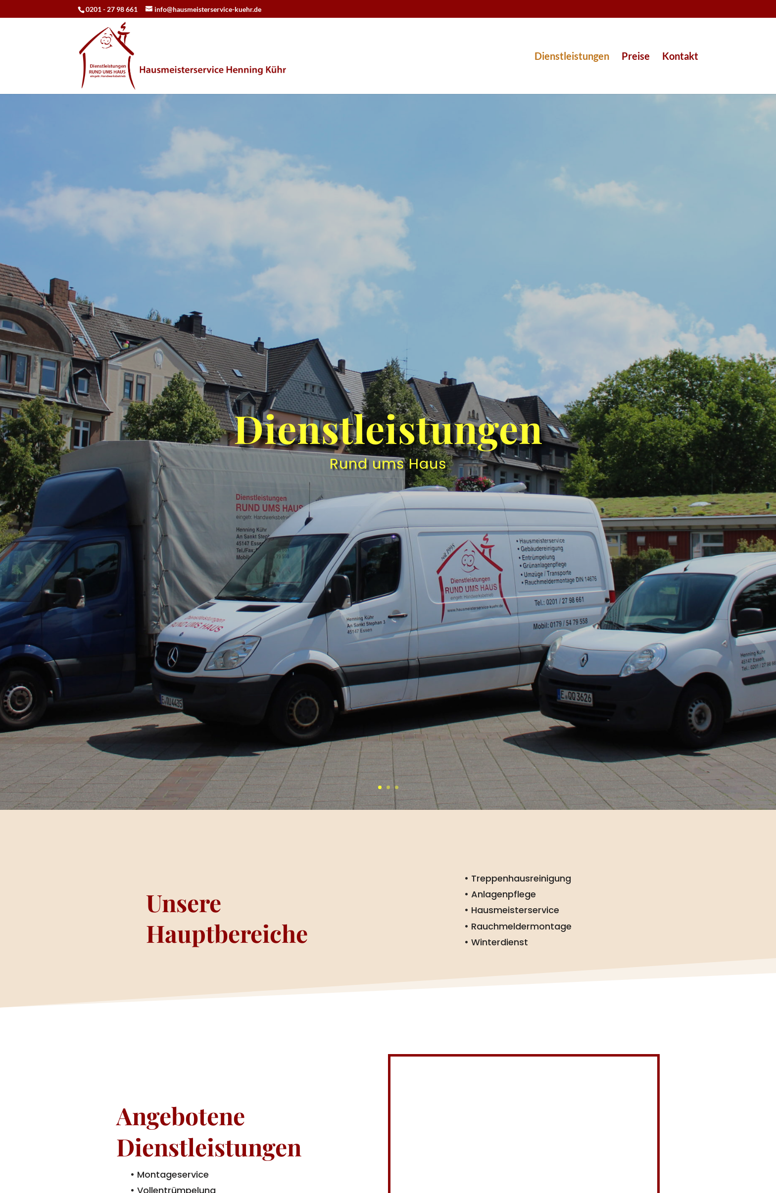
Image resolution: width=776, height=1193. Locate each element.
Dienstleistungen (571, 57)
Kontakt (680, 57)
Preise (636, 57)
